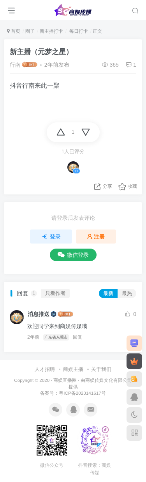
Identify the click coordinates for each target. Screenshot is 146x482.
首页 (13, 31)
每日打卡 (78, 31)
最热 (127, 293)
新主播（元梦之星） (41, 52)
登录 (51, 236)
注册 (96, 236)
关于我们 (101, 369)
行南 (15, 65)
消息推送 (38, 314)
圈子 (30, 31)
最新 (108, 293)
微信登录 (73, 255)
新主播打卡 (51, 31)
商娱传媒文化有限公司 (108, 380)
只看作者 (55, 293)
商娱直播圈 (65, 380)
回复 (77, 337)
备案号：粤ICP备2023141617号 (73, 392)
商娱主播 (73, 369)
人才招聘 (45, 369)
